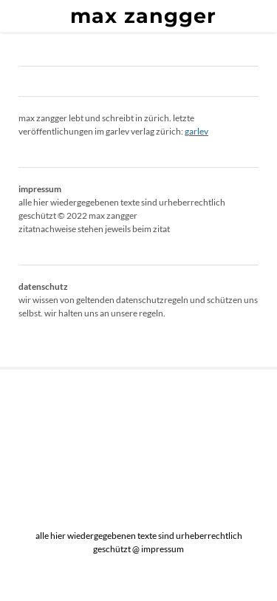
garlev (196, 131)
